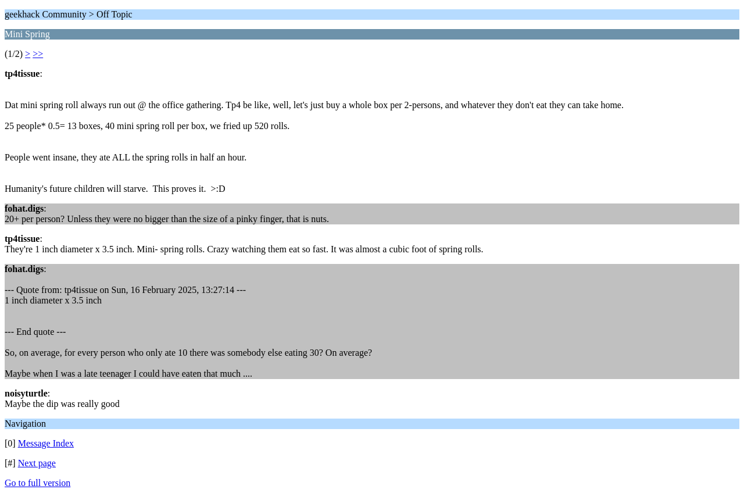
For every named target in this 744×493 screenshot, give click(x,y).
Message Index (46, 443)
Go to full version (37, 483)
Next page (37, 463)
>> (38, 54)
